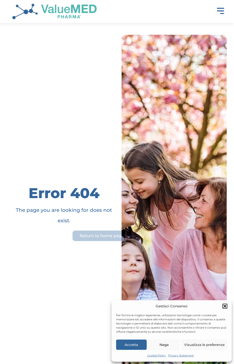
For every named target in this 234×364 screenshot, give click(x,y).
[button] (225, 306)
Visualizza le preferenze (204, 345)
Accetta (131, 345)
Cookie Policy (156, 355)
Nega (164, 345)
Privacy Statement (181, 355)
